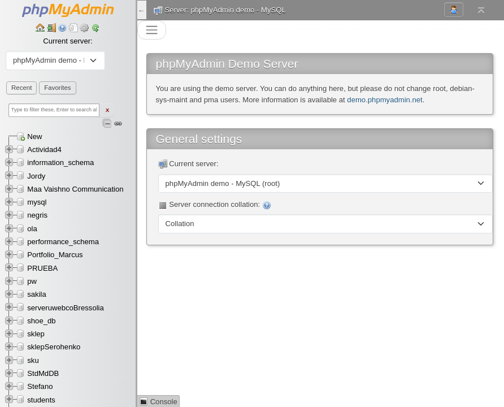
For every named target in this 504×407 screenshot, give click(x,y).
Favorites (57, 87)
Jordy (36, 176)
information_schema (60, 162)
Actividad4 (44, 149)
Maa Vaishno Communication (75, 189)
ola (32, 228)
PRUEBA (42, 268)
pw (32, 281)
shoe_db (41, 321)
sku (32, 360)
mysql (36, 202)
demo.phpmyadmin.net (384, 100)
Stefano (40, 386)
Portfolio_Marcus (54, 254)
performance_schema (63, 241)
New (34, 136)
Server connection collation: (214, 205)
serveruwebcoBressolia (65, 308)
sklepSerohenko (53, 347)
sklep (36, 334)
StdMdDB (43, 373)
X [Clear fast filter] (107, 110)
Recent (21, 87)
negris (37, 215)
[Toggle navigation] (151, 30)
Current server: (67, 41)
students (41, 400)
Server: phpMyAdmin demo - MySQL (225, 10)
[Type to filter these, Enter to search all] (53, 110)
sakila (36, 294)
